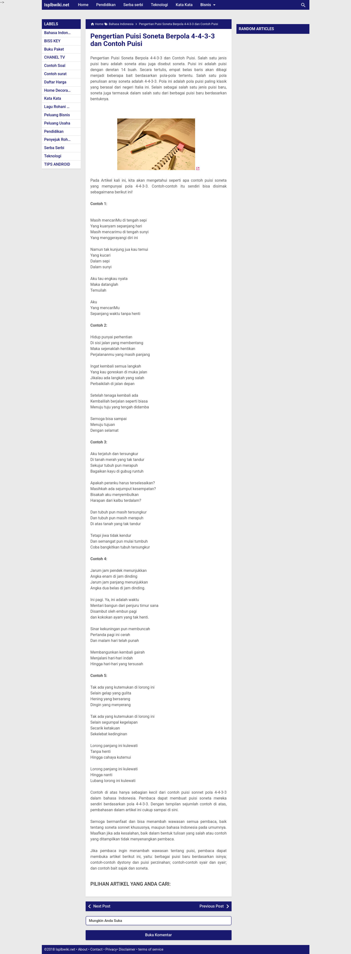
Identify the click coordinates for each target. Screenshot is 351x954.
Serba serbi (133, 4)
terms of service (150, 949)
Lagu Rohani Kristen (61, 106)
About (82, 949)
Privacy (111, 949)
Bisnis (208, 5)
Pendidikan (106, 4)
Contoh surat (55, 74)
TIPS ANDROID (57, 164)
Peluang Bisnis (57, 115)
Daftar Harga (55, 82)
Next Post (101, 906)
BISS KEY (52, 41)
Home (83, 4)
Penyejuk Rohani (58, 139)
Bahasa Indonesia (59, 32)
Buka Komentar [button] (158, 935)
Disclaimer (127, 949)
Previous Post (211, 906)
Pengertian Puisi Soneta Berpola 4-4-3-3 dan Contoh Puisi (152, 40)
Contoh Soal (54, 65)
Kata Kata (184, 4)
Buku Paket (54, 49)
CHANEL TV (54, 57)
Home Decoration (59, 90)
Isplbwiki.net (56, 4)
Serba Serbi (54, 147)
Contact (96, 949)
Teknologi (159, 4)
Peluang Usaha (57, 123)
